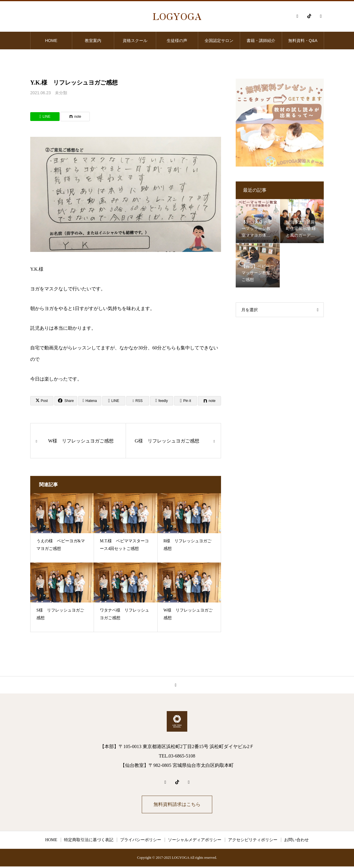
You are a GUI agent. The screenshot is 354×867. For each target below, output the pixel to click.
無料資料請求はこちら (177, 804)
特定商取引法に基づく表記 (88, 840)
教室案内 (93, 40)
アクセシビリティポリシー (252, 840)
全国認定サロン (219, 40)
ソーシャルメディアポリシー (194, 840)
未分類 (61, 93)
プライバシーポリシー (140, 840)
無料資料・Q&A (303, 40)
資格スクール (135, 40)
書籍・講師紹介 (261, 40)
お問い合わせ (296, 840)
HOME (51, 40)
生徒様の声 (177, 40)
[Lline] (45, 116)
